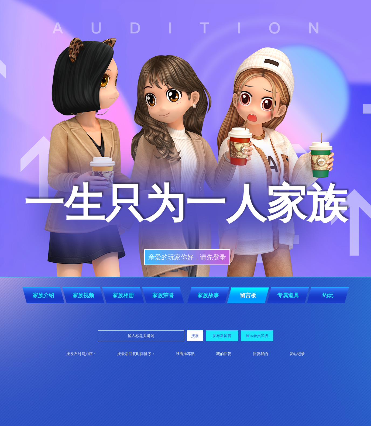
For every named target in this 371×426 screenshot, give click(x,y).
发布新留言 (221, 336)
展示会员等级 (257, 336)
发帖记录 (297, 354)
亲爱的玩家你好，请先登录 (187, 257)
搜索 (195, 336)
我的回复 (223, 354)
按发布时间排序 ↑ (81, 354)
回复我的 (260, 354)
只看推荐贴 (185, 354)
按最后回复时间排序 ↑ (135, 354)
